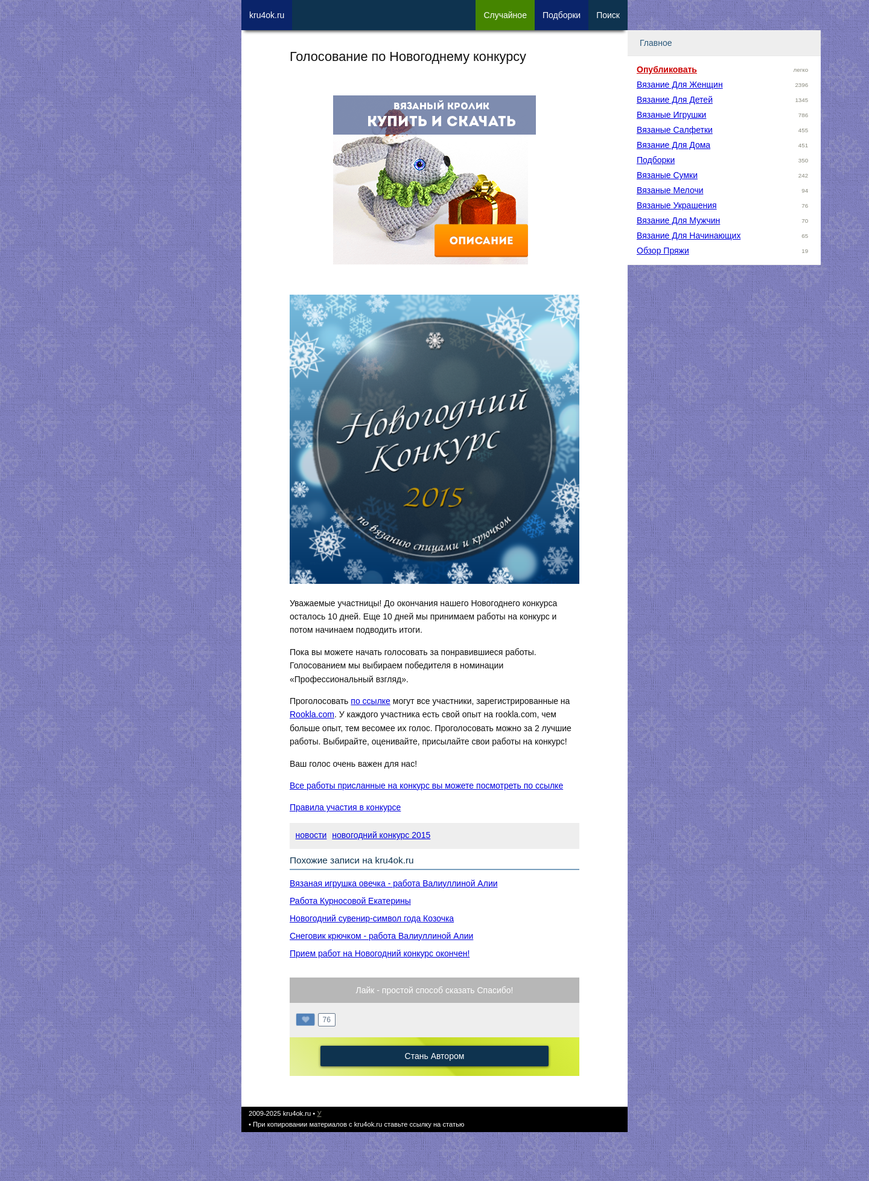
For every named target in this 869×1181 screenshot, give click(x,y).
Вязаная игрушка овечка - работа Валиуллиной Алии (394, 883)
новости (311, 835)
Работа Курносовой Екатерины (350, 901)
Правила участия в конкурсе (345, 807)
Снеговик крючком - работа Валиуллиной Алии (381, 936)
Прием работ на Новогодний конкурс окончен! (380, 953)
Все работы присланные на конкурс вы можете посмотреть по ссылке (426, 785)
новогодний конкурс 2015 (381, 835)
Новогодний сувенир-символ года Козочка (372, 918)
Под (562, 15)
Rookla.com (312, 714)
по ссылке (370, 701)
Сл (505, 15)
